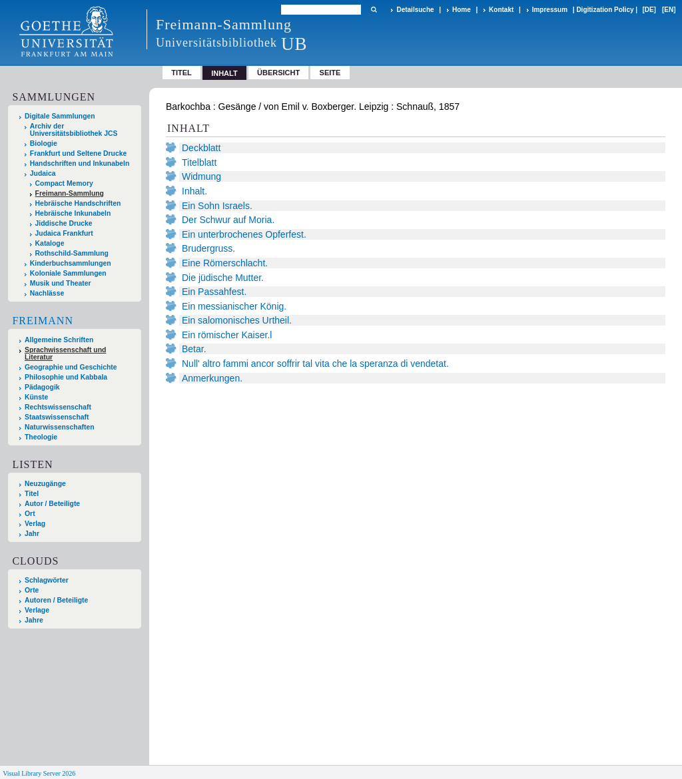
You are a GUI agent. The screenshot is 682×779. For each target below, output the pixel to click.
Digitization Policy (604, 9)
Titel (181, 73)
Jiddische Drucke (64, 223)
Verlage (37, 610)
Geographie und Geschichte (71, 367)
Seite (330, 73)
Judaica (43, 173)
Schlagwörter (47, 580)
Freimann (42, 320)
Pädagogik (42, 387)
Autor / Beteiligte (52, 503)
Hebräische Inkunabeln (73, 213)
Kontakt (501, 9)
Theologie (41, 437)
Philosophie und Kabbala (66, 377)
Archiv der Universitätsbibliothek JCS (74, 130)
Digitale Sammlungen (60, 116)
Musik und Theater (60, 283)
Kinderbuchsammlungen (70, 263)
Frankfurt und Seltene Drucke (78, 153)
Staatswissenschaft (57, 417)
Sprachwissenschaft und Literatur (65, 353)
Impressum (549, 9)
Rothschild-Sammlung (72, 253)
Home (461, 9)
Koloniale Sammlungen (68, 273)
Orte (32, 590)
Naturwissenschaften (60, 427)
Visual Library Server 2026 (39, 773)
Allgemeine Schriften (59, 340)
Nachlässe (47, 293)
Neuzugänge (45, 483)
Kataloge (50, 243)
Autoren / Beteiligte (56, 600)
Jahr (32, 533)
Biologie (43, 143)
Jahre (34, 620)
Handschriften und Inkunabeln (80, 163)
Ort (30, 513)
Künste (36, 397)
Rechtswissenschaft (58, 407)
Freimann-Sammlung (69, 193)
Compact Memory (64, 183)
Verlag (35, 523)
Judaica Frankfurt (64, 233)
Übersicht (278, 73)
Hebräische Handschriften (78, 203)
